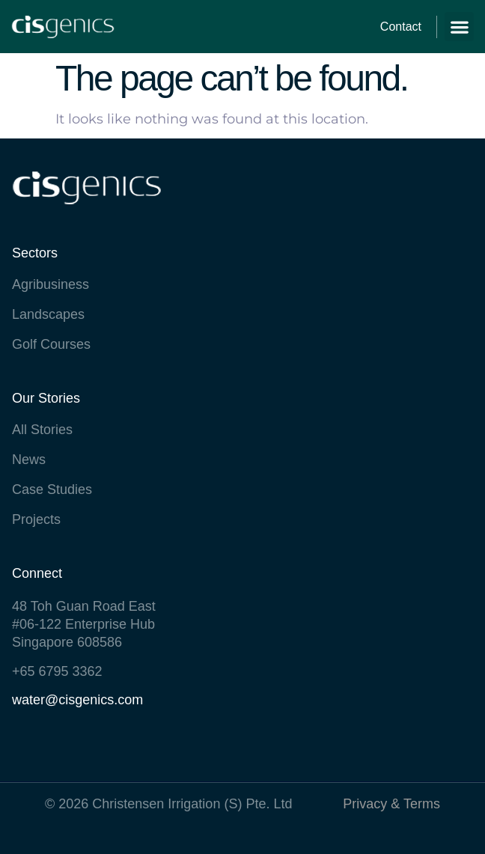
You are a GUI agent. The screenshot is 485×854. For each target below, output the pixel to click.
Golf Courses (51, 344)
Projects (36, 519)
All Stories (42, 429)
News (29, 459)
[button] (459, 26)
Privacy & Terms (391, 803)
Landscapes (48, 314)
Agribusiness (50, 284)
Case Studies (52, 489)
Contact (400, 26)
